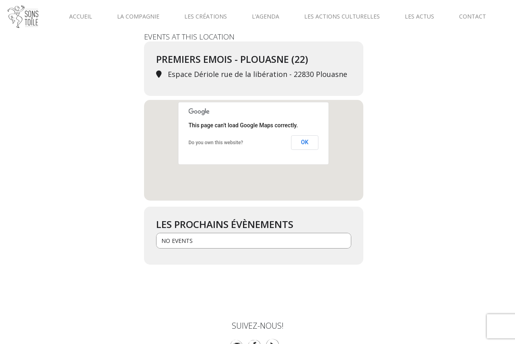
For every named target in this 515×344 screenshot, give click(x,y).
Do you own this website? (216, 142)
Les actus (419, 16)
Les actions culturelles (342, 16)
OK (305, 142)
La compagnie (138, 16)
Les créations (205, 16)
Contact (472, 16)
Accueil (80, 16)
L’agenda (265, 16)
